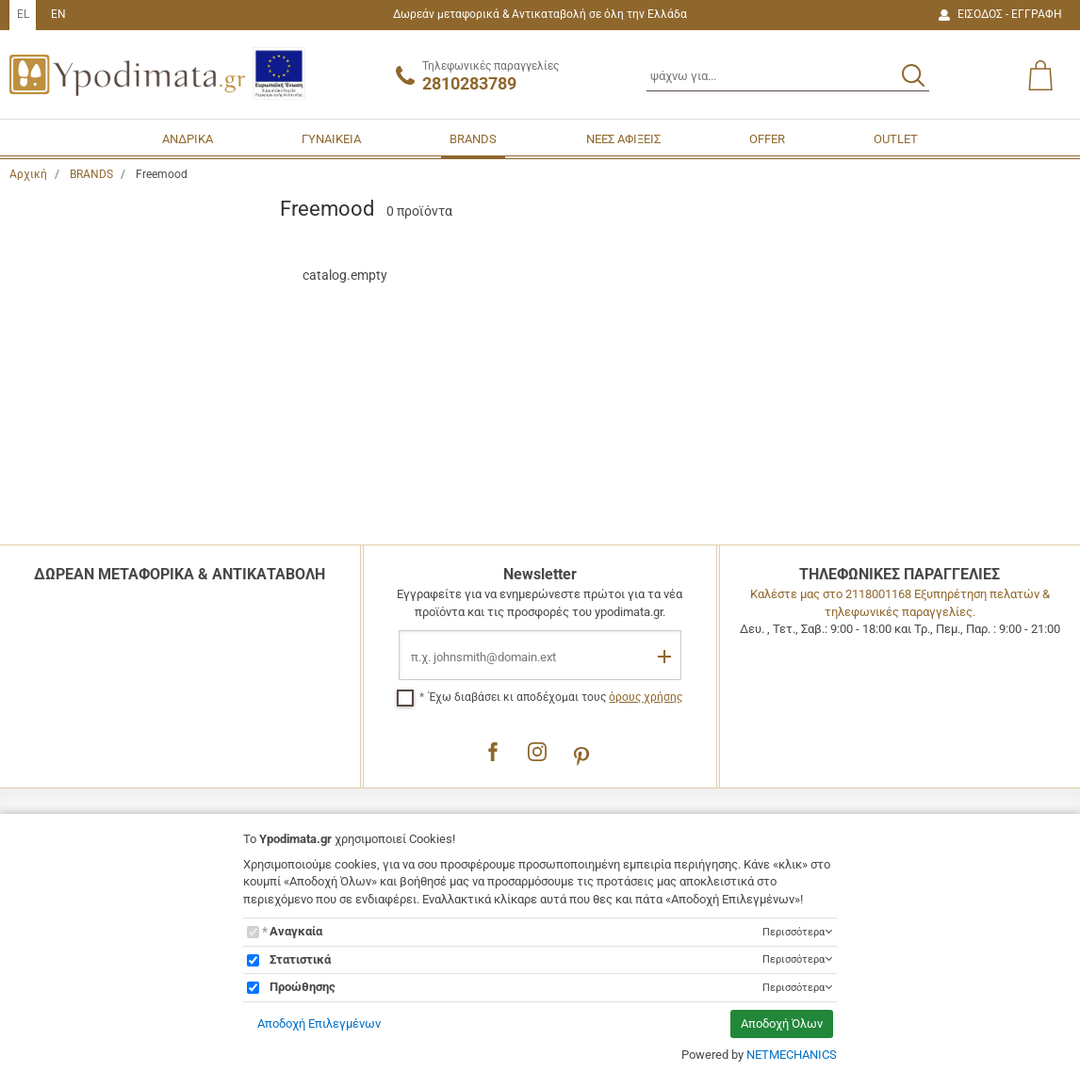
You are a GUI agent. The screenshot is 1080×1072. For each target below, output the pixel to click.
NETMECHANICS (791, 1055)
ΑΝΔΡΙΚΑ (187, 139)
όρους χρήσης (645, 697)
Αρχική (28, 174)
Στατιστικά (300, 959)
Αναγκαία (296, 931)
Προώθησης (302, 987)
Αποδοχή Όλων (782, 1023)
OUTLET (896, 139)
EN (58, 14)
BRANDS (473, 139)
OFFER (767, 139)
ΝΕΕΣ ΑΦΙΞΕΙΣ (623, 139)
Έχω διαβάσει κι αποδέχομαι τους (555, 697)
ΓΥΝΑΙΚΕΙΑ (331, 139)
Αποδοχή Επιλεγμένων (319, 1023)
